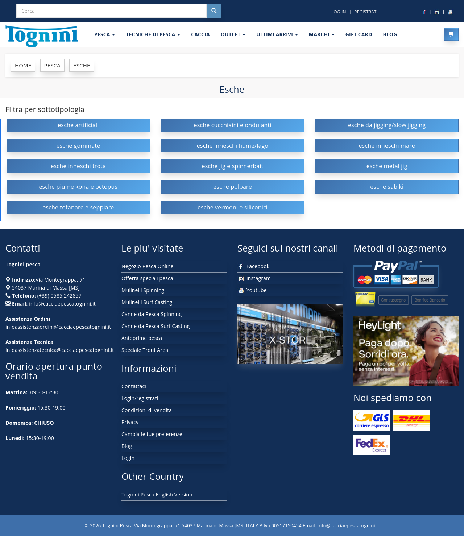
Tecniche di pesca (153, 34)
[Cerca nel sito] (214, 11)
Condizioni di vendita (146, 410)
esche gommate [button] (78, 146)
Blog (126, 445)
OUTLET (233, 34)
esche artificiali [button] (78, 125)
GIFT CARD (358, 34)
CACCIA (200, 34)
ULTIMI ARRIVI (277, 34)
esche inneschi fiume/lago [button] (232, 146)
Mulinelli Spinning (142, 290)
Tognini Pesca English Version (156, 494)
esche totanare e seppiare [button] (78, 207)
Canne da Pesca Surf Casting (155, 326)
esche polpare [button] (232, 187)
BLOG (390, 34)
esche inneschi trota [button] (78, 166)
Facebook (253, 266)
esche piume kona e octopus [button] (78, 187)
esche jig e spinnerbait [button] (232, 166)
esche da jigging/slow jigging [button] (387, 125)
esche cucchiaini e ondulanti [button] (233, 125)
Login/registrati (139, 398)
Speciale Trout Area (144, 349)
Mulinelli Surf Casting (146, 302)
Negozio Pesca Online (147, 266)
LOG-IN (338, 12)
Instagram (254, 278)
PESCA (104, 34)
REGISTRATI (365, 12)
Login (127, 457)
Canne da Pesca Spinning (151, 314)
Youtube (252, 290)
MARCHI (322, 34)
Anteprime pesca (141, 338)
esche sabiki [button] (386, 187)
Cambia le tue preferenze (151, 434)
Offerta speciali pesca (147, 278)
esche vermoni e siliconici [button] (233, 207)
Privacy (129, 422)
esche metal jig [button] (386, 166)
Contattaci (133, 386)
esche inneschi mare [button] (387, 146)
